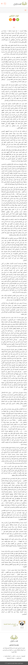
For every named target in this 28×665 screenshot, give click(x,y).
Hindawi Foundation (14, 638)
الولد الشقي (14, 15)
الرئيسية (23, 656)
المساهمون (18, 658)
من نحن (18, 656)
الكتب (13, 656)
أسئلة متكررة (7, 656)
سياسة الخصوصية (10, 658)
